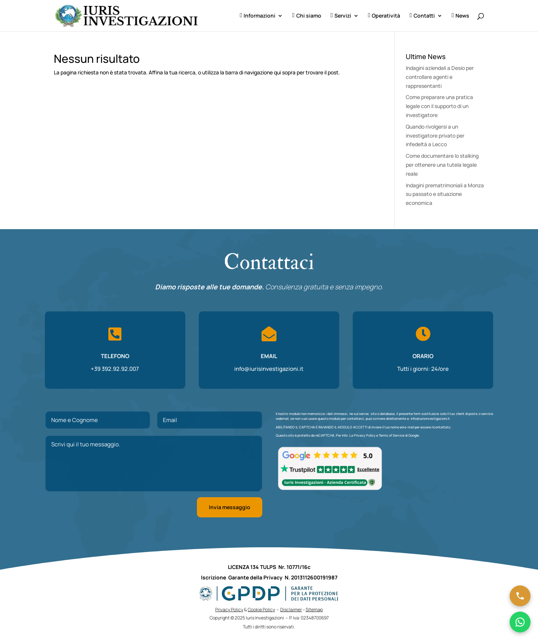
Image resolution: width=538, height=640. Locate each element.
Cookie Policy (261, 609)
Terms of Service (391, 435)
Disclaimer (291, 609)
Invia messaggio (229, 507)
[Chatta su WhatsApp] (520, 622)
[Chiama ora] (520, 595)
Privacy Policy (364, 435)
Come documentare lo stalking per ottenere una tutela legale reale (442, 164)
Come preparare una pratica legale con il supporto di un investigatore (439, 106)
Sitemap (314, 609)
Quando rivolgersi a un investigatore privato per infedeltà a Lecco (435, 135)
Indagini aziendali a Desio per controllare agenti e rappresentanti (440, 76)
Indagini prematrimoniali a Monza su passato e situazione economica (445, 194)
